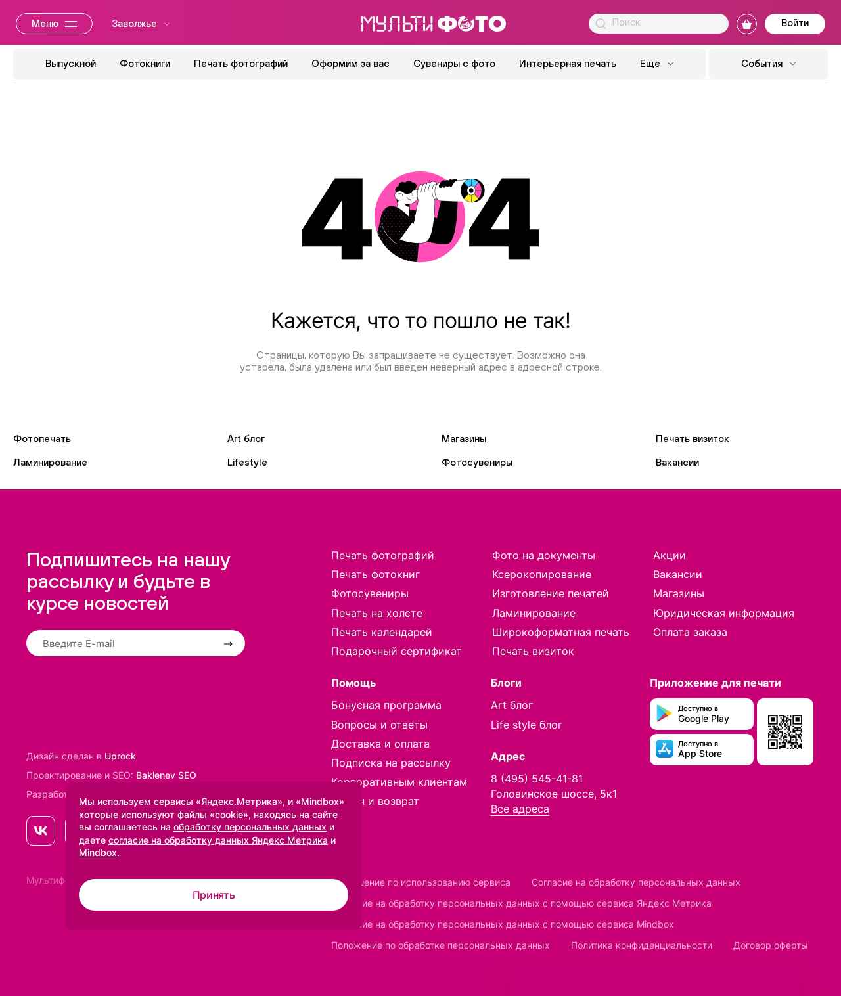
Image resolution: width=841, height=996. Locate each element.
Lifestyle (247, 462)
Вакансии (677, 462)
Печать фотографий (241, 63)
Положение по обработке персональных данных (440, 945)
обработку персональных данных (250, 826)
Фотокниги (145, 63)
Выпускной (70, 63)
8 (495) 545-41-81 (537, 778)
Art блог (246, 438)
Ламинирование (50, 462)
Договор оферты (770, 945)
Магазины (464, 438)
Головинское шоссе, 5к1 (554, 793)
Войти (795, 22)
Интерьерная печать (567, 63)
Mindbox (98, 852)
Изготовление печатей (550, 593)
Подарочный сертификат (396, 651)
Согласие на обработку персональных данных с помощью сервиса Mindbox (502, 924)
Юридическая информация (723, 613)
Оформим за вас (350, 63)
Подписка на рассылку (391, 762)
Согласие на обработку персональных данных (636, 882)
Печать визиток (692, 438)
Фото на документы (543, 555)
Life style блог (526, 724)
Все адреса (520, 808)
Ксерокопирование (541, 574)
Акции (669, 555)
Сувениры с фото (454, 63)
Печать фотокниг (375, 574)
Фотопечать (42, 438)
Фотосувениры (477, 462)
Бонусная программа (386, 705)
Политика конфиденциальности (641, 945)
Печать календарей (381, 632)
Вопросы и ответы (379, 724)
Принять (214, 894)
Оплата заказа (690, 632)
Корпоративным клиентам (399, 781)
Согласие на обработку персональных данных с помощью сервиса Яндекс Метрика (521, 903)
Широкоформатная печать (560, 632)
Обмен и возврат (375, 800)
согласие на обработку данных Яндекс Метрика (218, 840)
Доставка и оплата (380, 743)
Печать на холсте (376, 613)
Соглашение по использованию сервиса (421, 882)
